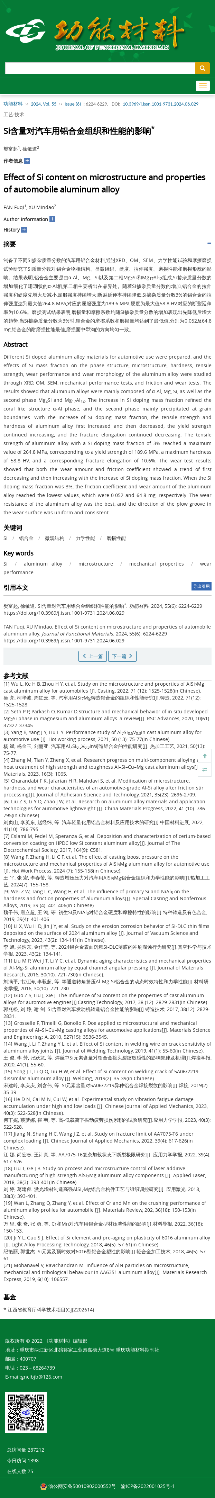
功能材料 (13, 104)
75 (30, 1471)
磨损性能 (116, 538)
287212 (36, 1449)
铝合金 (26, 538)
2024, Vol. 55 (44, 104)
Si (5, 538)
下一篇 (122, 656)
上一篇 (92, 656)
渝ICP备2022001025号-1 (148, 1486)
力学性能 (85, 538)
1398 (33, 1460)
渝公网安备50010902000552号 (82, 1486)
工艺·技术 (13, 114)
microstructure (95, 563)
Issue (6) (73, 104)
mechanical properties (156, 563)
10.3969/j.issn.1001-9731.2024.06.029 (160, 104)
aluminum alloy (43, 563)
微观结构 (54, 538)
